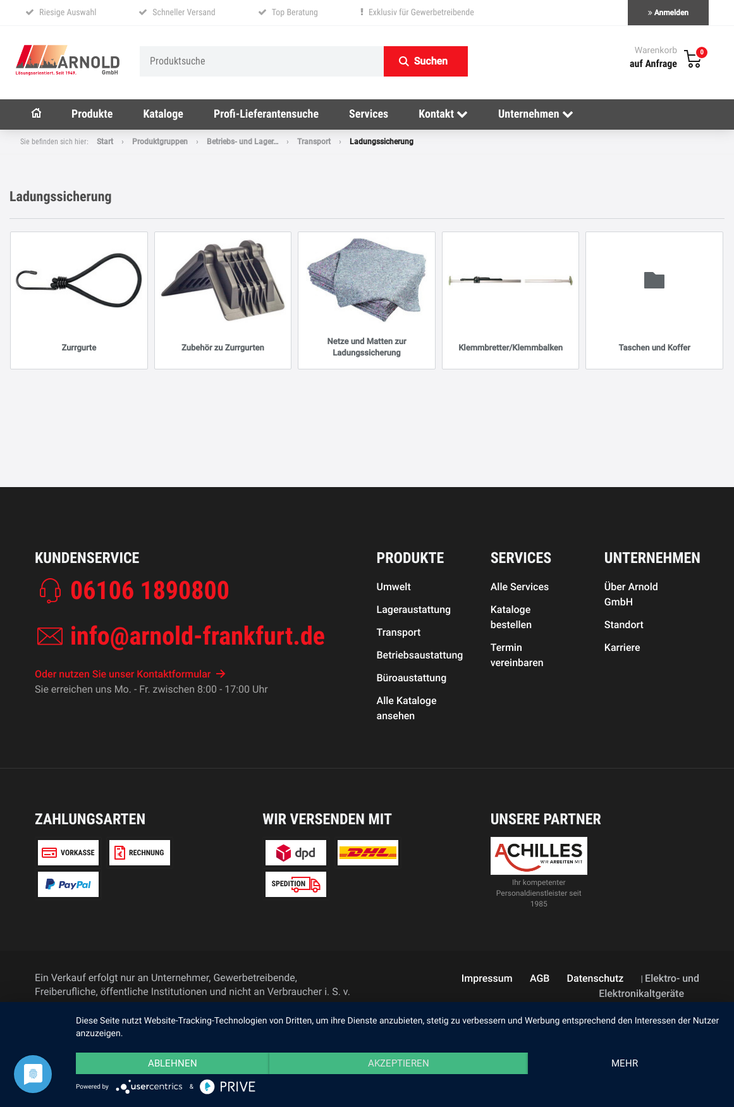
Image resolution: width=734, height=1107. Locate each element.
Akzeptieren (398, 1063)
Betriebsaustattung (420, 655)
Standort (624, 625)
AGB (539, 978)
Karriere (622, 647)
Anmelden (668, 12)
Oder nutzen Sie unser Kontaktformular (130, 674)
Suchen (431, 61)
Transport (314, 141)
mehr (624, 1063)
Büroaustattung (412, 678)
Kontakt (443, 114)
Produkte (92, 114)
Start (105, 141)
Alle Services (520, 587)
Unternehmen (535, 114)
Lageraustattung (414, 609)
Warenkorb (656, 51)
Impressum (487, 978)
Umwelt (394, 587)
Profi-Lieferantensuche (266, 114)
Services (368, 114)
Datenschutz (595, 978)
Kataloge (163, 114)
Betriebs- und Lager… (242, 141)
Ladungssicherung (381, 141)
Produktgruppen (160, 141)
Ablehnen (172, 1063)
